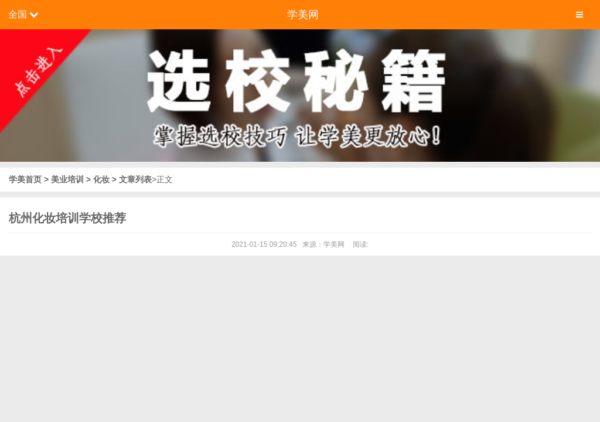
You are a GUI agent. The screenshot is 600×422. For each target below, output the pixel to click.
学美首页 (26, 179)
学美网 (303, 15)
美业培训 (67, 179)
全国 (17, 14)
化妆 (101, 179)
